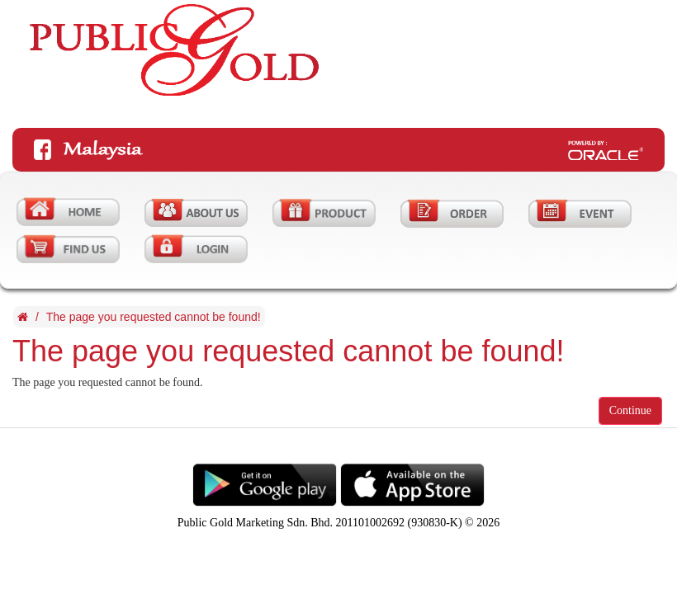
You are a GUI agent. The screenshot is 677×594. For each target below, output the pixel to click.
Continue (630, 410)
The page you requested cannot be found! (153, 316)
